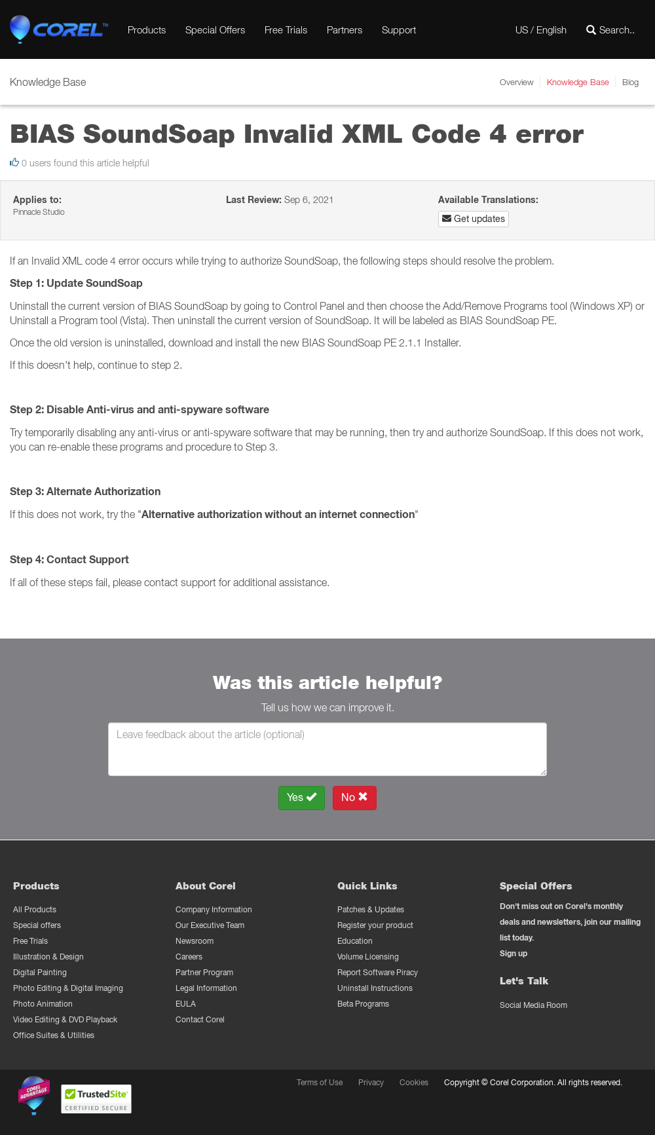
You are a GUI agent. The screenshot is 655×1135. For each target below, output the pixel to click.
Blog (630, 82)
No (354, 797)
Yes (301, 797)
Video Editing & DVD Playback (65, 1019)
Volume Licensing (368, 956)
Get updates (473, 219)
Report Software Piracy (377, 972)
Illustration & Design (48, 956)
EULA (186, 1004)
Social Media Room (533, 1005)
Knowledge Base (578, 82)
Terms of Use (320, 1082)
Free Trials (286, 29)
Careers (189, 956)
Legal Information (206, 988)
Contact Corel (200, 1019)
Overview (517, 82)
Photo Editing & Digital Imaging (68, 988)
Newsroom (195, 941)
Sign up (513, 953)
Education (355, 941)
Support (399, 29)
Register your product (375, 925)
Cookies (414, 1082)
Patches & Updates (370, 909)
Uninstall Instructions (375, 988)
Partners (344, 29)
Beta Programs (363, 1004)
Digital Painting (40, 972)
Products (147, 29)
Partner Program (204, 972)
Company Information (214, 909)
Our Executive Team (210, 925)
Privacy (371, 1082)
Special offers (37, 925)
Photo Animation (43, 1004)
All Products (34, 909)
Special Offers (215, 29)
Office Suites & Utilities (53, 1035)
